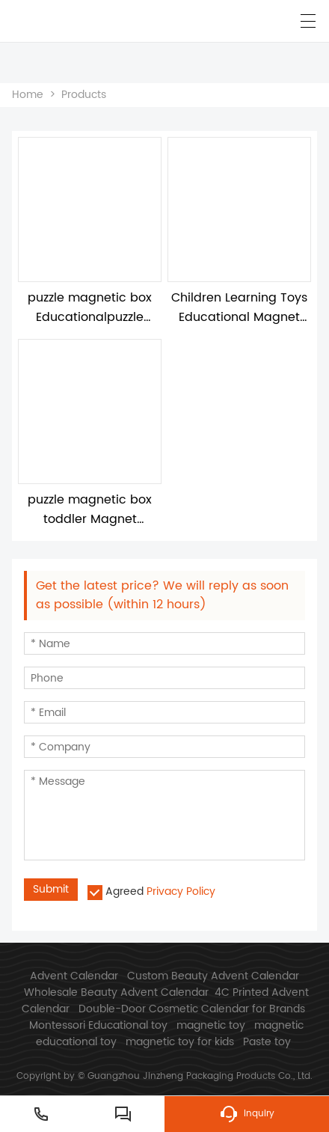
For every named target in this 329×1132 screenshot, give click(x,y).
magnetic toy (210, 1025)
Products (83, 94)
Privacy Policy (181, 891)
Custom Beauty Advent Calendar (213, 976)
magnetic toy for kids (180, 1041)
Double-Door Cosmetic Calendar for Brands (192, 1009)
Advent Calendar (74, 976)
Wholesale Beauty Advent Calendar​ (116, 992)
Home (27, 94)
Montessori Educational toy (98, 1025)
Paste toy (267, 1041)
